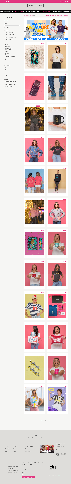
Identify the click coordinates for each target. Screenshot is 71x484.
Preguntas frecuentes (50, 15)
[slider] (4, 25)
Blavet (59, 475)
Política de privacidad (13, 470)
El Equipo (15, 446)
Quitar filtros (6, 20)
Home (6, 446)
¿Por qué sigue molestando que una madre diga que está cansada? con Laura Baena (61, 453)
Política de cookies (12, 474)
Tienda (31, 15)
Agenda (15, 451)
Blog (14, 449)
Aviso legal (10, 468)
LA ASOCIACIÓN (29, 446)
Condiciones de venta (13, 472)
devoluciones (65, 15)
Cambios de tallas (58, 15)
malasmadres (26, 15)
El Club (7, 449)
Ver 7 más (6, 62)
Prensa (27, 449)
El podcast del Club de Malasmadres (60, 445)
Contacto (28, 451)
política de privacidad (31, 474)
